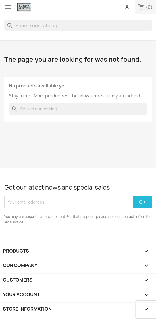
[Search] (78, 25)
